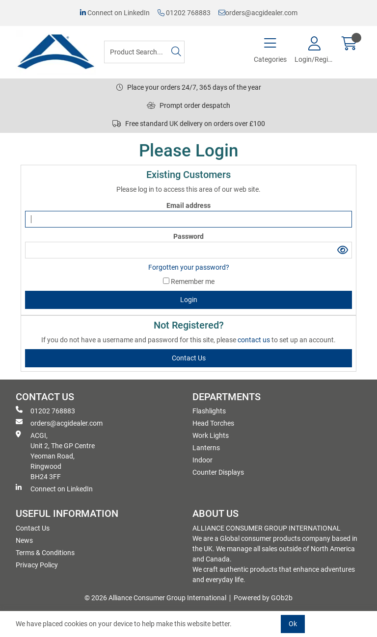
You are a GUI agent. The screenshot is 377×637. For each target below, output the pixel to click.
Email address (188, 205)
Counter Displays (218, 472)
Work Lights (210, 435)
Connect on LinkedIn (115, 13)
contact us (254, 340)
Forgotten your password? (188, 267)
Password (188, 236)
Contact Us (33, 528)
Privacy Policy (37, 565)
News (24, 540)
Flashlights (209, 411)
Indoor (202, 460)
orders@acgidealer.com (257, 13)
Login (188, 300)
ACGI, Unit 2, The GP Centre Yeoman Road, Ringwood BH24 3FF (55, 456)
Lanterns (206, 448)
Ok (293, 624)
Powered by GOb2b (263, 598)
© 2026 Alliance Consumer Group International (155, 598)
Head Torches (213, 423)
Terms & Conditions (45, 553)
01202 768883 (184, 13)
